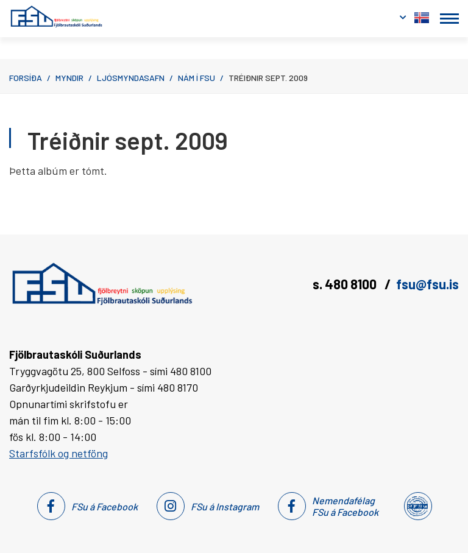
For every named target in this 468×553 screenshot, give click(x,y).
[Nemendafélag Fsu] (417, 506)
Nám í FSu (196, 77)
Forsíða (25, 77)
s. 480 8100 (346, 284)
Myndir (69, 77)
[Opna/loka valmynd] (449, 18)
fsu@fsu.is (427, 284)
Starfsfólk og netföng (58, 453)
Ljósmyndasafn (131, 77)
